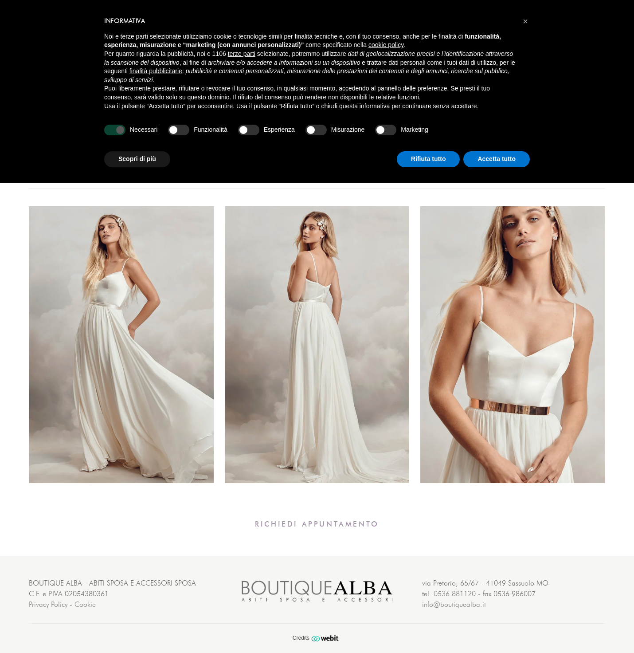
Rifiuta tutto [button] (428, 158)
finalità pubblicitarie (155, 71)
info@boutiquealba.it (454, 604)
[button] (525, 21)
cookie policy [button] (385, 44)
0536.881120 (455, 594)
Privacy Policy (48, 604)
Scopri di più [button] (137, 158)
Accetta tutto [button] (496, 158)
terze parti (241, 53)
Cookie (85, 604)
